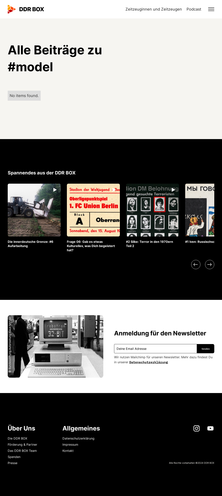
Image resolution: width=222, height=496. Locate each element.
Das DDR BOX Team (22, 451)
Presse (12, 463)
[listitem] (34, 216)
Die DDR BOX (17, 438)
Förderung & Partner (22, 444)
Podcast (194, 9)
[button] (209, 9)
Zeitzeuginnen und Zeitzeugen (153, 9)
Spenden (14, 457)
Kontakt (68, 451)
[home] (26, 9)
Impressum (70, 444)
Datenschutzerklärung (148, 361)
